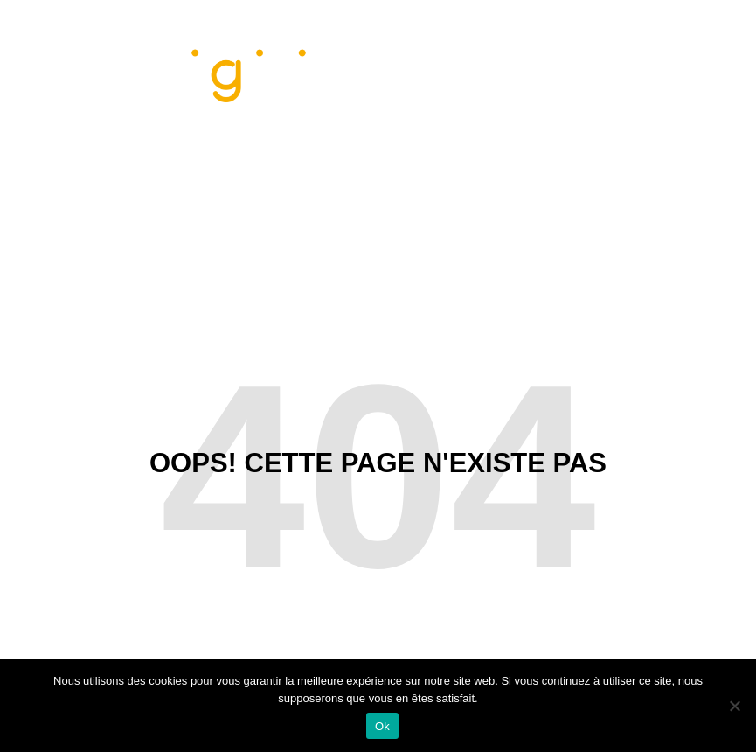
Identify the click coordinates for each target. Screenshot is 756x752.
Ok (382, 726)
